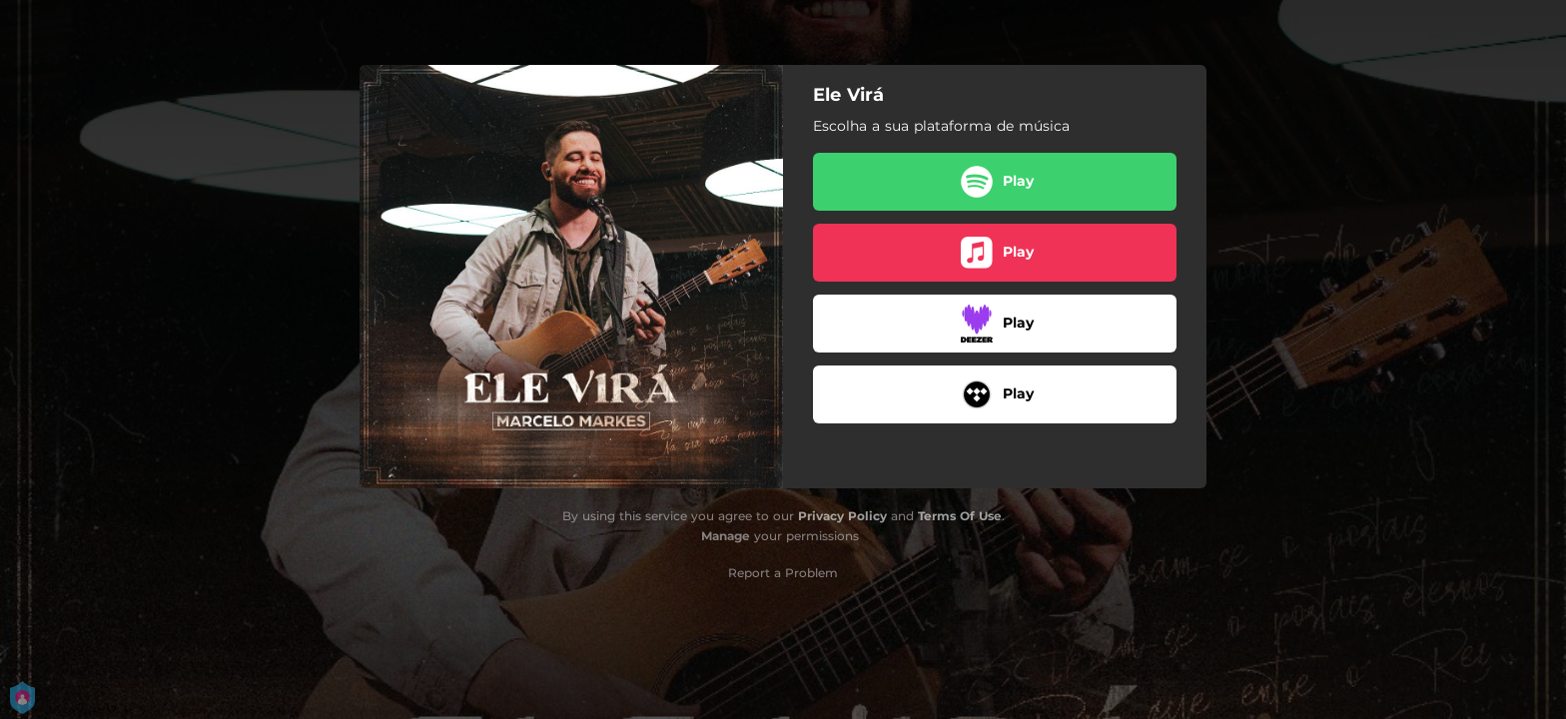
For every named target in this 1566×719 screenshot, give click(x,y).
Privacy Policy (842, 515)
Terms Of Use (960, 515)
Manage (725, 535)
